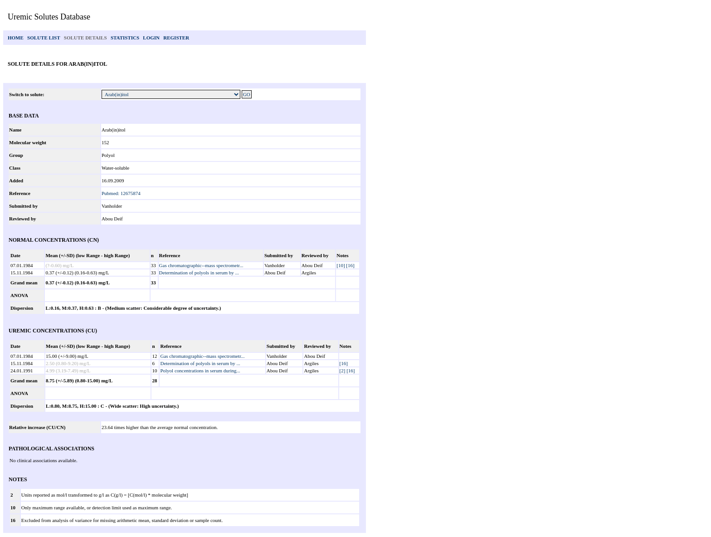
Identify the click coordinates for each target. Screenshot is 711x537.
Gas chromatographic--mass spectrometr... (201, 265)
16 (12, 520)
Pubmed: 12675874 (121, 193)
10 (12, 507)
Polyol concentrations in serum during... (200, 370)
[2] (343, 370)
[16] (350, 265)
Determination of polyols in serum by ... (199, 272)
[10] (340, 265)
